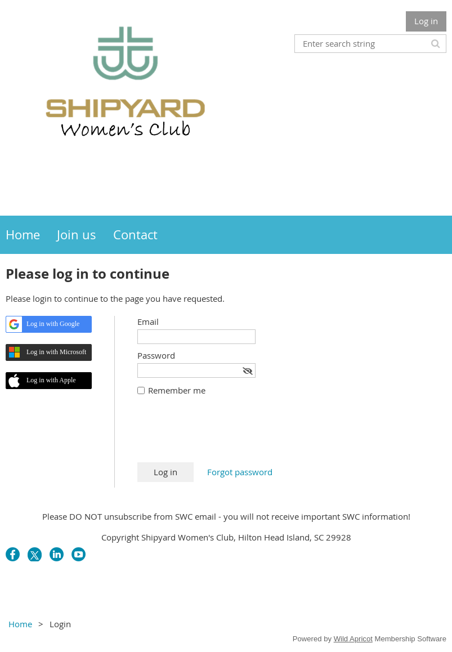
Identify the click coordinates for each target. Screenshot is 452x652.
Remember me (176, 390)
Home (20, 623)
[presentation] (222, 435)
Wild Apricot (353, 639)
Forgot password (239, 471)
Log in (426, 20)
